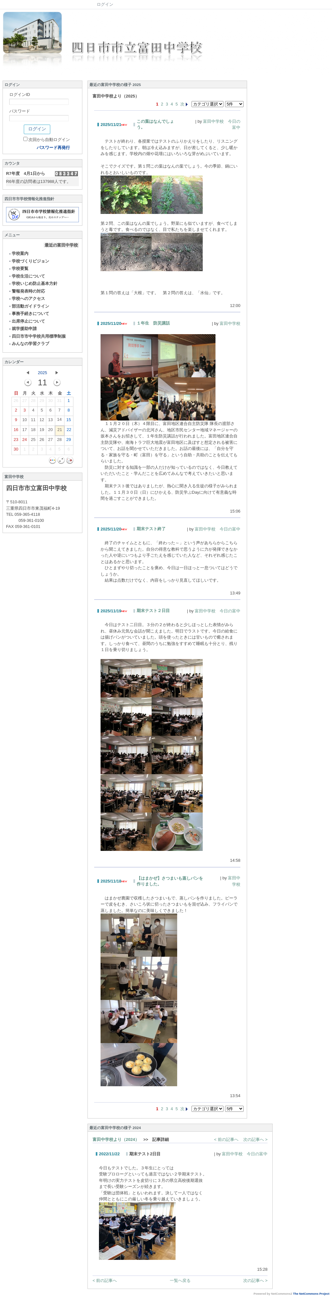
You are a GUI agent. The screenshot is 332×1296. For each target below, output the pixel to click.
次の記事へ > (255, 1139)
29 (42, 402)
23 (16, 441)
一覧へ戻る (180, 1280)
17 (24, 431)
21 (59, 431)
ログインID (19, 94)
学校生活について (26, 276)
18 (33, 431)
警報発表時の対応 (26, 291)
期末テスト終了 (151, 528)
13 (50, 421)
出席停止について (26, 321)
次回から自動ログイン (49, 139)
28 (33, 402)
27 (24, 402)
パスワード (19, 111)
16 (16, 431)
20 (50, 431)
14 (59, 421)
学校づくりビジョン (28, 261)
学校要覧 (18, 268)
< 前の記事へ (226, 1139)
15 (68, 421)
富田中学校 (230, 323)
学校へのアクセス (26, 298)
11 (33, 421)
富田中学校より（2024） (116, 1139)
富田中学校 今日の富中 (217, 529)
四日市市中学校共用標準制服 (37, 336)
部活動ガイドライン (28, 306)
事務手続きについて (28, 313)
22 (69, 431)
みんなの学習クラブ (28, 343)
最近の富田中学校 (61, 245)
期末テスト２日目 (153, 610)
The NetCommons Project (311, 1293)
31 (59, 402)
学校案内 (18, 253)
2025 (42, 372)
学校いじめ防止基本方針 (32, 283)
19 (42, 431)
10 (24, 421)
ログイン (105, 4)
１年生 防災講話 (153, 323)
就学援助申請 (22, 328)
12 (42, 421)
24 (24, 441)
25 (33, 441)
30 (50, 402)
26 (16, 402)
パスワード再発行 (53, 147)
